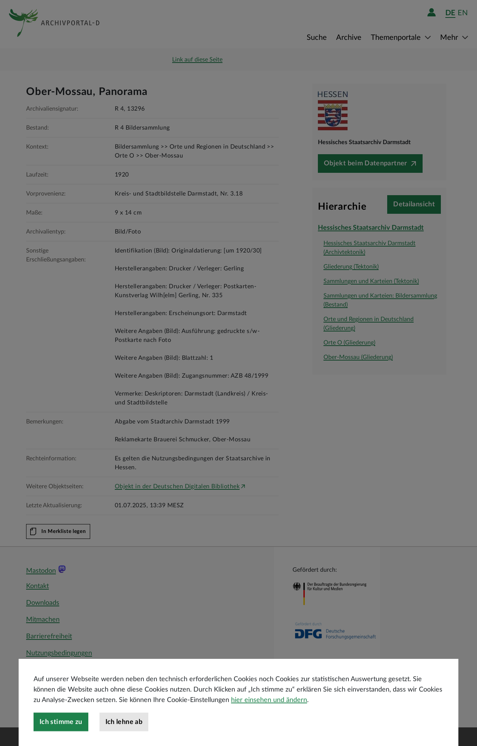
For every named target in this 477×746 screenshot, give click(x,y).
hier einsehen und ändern (269, 715)
